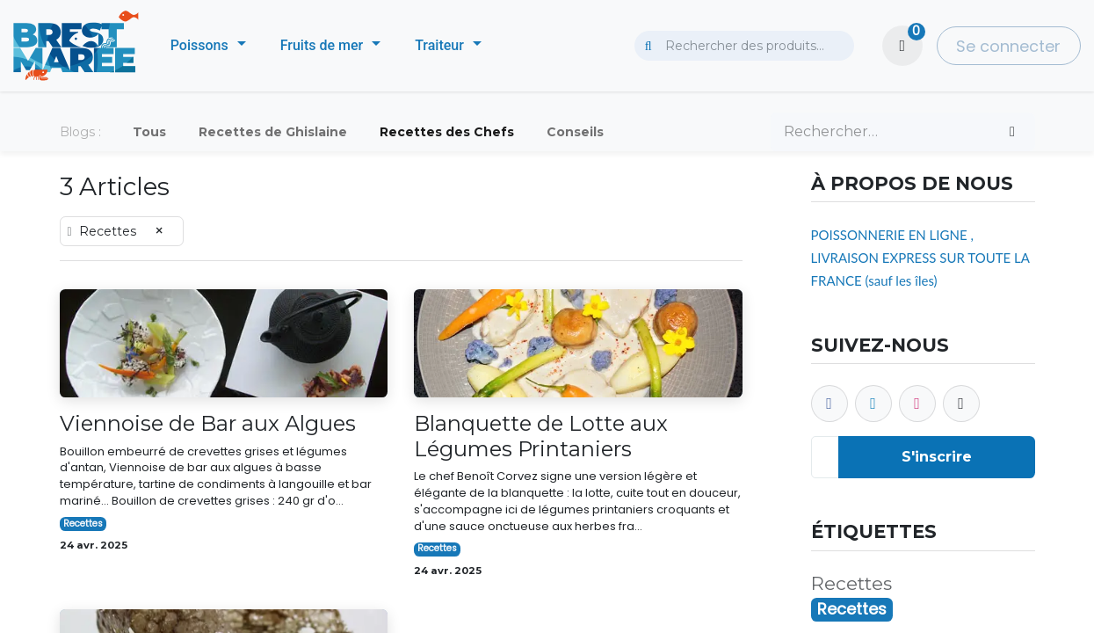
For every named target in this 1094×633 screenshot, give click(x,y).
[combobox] (744, 46)
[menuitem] (208, 45)
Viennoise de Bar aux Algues (208, 423)
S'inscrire (937, 456)
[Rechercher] (1011, 132)
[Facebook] (829, 403)
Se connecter (1008, 46)
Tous (149, 132)
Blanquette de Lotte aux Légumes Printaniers (541, 436)
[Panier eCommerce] (902, 45)
